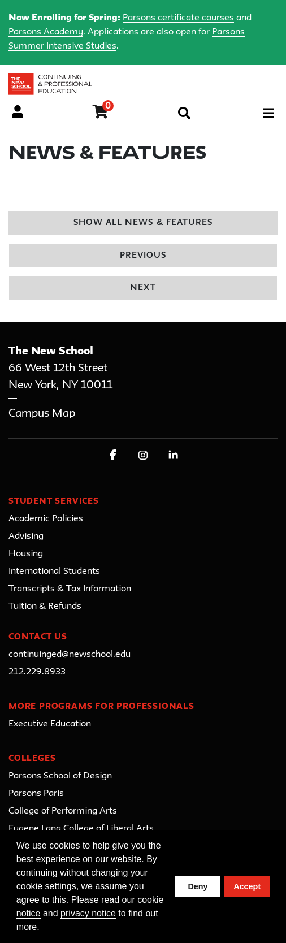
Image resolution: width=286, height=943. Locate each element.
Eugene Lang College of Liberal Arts (81, 829)
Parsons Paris (36, 794)
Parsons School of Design (60, 776)
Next (142, 288)
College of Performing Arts (62, 811)
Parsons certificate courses (178, 18)
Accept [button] (247, 886)
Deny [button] (197, 886)
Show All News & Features (143, 223)
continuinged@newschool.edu (69, 655)
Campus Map (41, 413)
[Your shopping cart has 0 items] (101, 113)
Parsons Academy (45, 32)
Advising (26, 536)
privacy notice (88, 913)
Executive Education (49, 724)
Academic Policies (45, 519)
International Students (54, 572)
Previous (143, 255)
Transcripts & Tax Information (69, 589)
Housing (25, 554)
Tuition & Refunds (44, 607)
